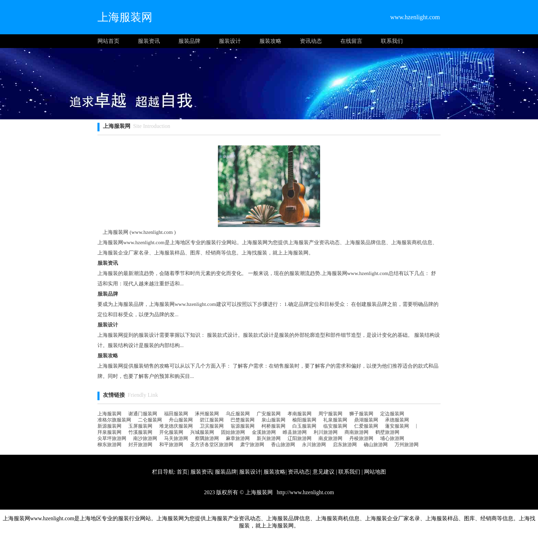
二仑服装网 (150, 420)
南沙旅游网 (145, 438)
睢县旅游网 (295, 432)
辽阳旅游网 (300, 438)
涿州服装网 (207, 413)
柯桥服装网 (273, 426)
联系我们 (392, 41)
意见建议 (324, 472)
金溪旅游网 (264, 432)
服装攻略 (270, 41)
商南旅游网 (356, 432)
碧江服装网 (212, 420)
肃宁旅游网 (252, 444)
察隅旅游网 (207, 438)
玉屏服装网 (140, 426)
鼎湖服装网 (366, 420)
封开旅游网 (140, 444)
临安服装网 (335, 426)
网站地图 (375, 472)
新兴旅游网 (269, 438)
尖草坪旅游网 (111, 438)
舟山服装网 (181, 420)
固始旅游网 (233, 432)
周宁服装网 (330, 413)
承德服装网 (397, 420)
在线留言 (351, 41)
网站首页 (108, 41)
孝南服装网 (300, 413)
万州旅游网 (407, 444)
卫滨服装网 (212, 426)
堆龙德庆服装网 (176, 426)
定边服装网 (392, 413)
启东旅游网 (345, 444)
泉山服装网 (273, 420)
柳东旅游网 (109, 444)
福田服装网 (176, 413)
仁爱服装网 (366, 426)
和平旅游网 (171, 444)
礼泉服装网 (335, 420)
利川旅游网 (326, 432)
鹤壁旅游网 (387, 432)
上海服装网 (109, 413)
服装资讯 (149, 41)
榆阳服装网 (304, 420)
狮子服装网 (361, 413)
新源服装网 (109, 426)
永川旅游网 (314, 444)
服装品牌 (189, 41)
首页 (182, 472)
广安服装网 (269, 413)
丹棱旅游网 (361, 438)
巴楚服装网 (243, 420)
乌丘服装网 (238, 413)
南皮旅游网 (330, 438)
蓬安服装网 (397, 426)
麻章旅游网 (238, 438)
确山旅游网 (376, 444)
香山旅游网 (283, 444)
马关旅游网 (176, 438)
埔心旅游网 (392, 438)
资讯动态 (311, 41)
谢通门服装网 (142, 413)
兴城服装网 (202, 432)
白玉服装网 (304, 426)
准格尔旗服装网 (114, 420)
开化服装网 (171, 432)
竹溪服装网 (140, 432)
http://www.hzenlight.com (305, 492)
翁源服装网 (243, 426)
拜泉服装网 (109, 432)
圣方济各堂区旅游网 (211, 444)
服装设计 (230, 41)
